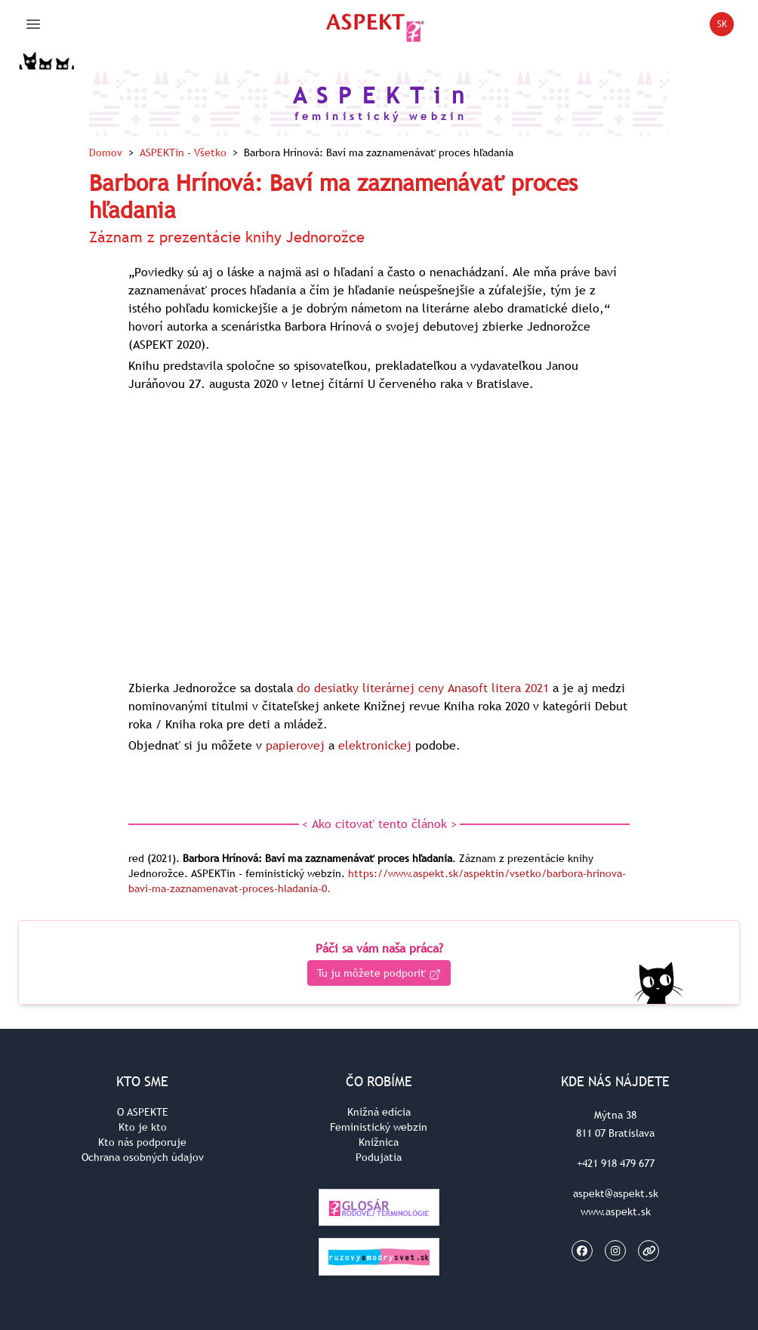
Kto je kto (143, 1127)
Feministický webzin (378, 1127)
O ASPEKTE (142, 1112)
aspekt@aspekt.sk (615, 1193)
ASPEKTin (183, 152)
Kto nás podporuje (142, 1142)
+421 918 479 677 (616, 1163)
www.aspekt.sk (616, 1211)
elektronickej (374, 745)
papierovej (295, 745)
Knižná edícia (379, 1112)
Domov (105, 152)
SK (726, 26)
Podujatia (379, 1157)
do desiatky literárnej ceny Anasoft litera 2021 (423, 687)
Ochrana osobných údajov (143, 1157)
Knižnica (379, 1142)
